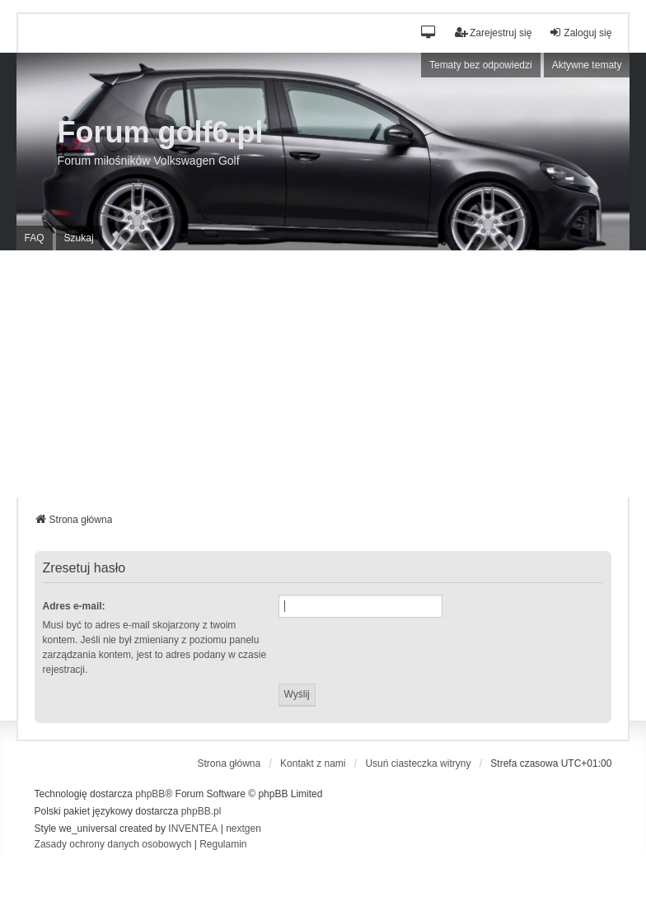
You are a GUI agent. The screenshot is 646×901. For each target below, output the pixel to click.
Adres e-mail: (74, 606)
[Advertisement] (323, 374)
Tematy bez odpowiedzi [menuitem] (480, 65)
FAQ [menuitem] (34, 238)
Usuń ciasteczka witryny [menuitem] (417, 763)
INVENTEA (193, 828)
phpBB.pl (201, 811)
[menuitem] (113, 845)
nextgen (243, 828)
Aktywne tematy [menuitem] (587, 65)
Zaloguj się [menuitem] (580, 32)
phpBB (150, 794)
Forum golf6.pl (161, 132)
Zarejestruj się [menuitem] (493, 32)
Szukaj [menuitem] (79, 238)
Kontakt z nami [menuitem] (312, 763)
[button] (429, 33)
